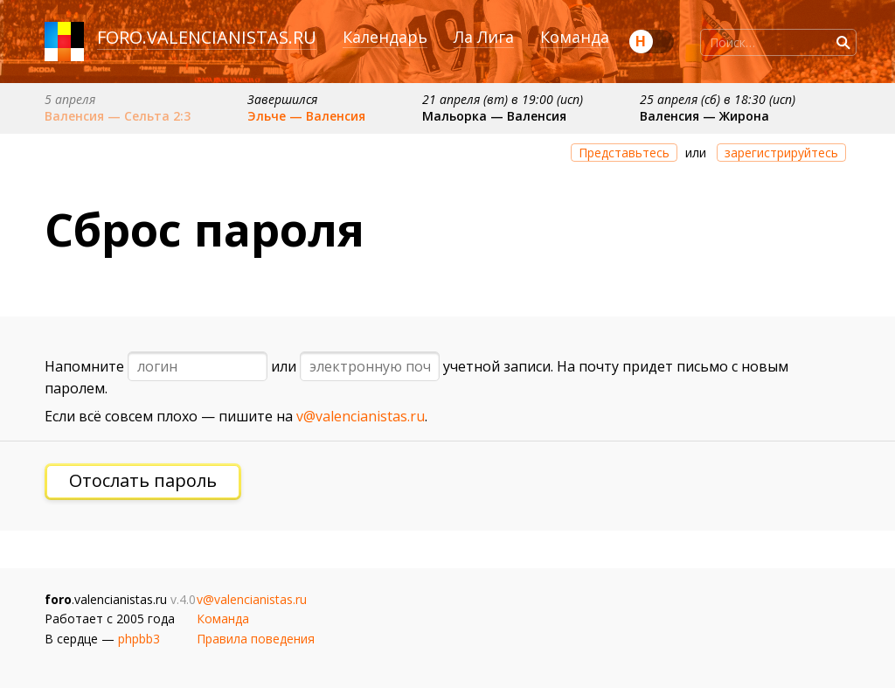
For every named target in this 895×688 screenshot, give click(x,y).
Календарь (385, 36)
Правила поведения (256, 638)
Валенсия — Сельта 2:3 (118, 116)
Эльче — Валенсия (306, 116)
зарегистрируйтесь (781, 152)
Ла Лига (484, 36)
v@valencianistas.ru (360, 416)
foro (119, 37)
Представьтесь (624, 152)
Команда (574, 36)
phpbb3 (139, 638)
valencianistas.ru (231, 37)
